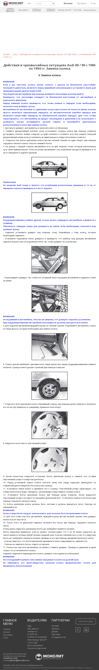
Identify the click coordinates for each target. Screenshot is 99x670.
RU (29, 3)
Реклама (55, 626)
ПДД (29, 626)
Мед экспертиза (90, 10)
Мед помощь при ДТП (37, 639)
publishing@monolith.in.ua (19, 660)
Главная (6, 629)
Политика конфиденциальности (31, 665)
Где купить (82, 3)
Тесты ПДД (77, 10)
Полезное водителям (36, 648)
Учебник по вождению (50, 10)
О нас (93, 3)
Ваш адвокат (23, 10)
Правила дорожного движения (10, 9)
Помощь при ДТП (64, 10)
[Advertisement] (49, 34)
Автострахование (35, 645)
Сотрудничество (58, 637)
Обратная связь (85, 621)
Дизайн (54, 631)
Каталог (6, 54)
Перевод (55, 628)
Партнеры (55, 634)
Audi (15, 54)
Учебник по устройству (36, 10)
